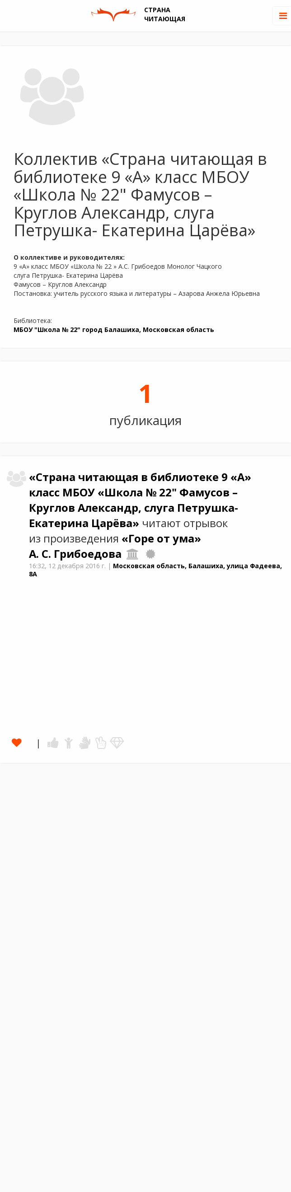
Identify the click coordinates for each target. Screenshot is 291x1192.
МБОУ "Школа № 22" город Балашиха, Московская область (114, 329)
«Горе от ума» (161, 538)
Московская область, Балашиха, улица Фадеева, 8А (155, 570)
